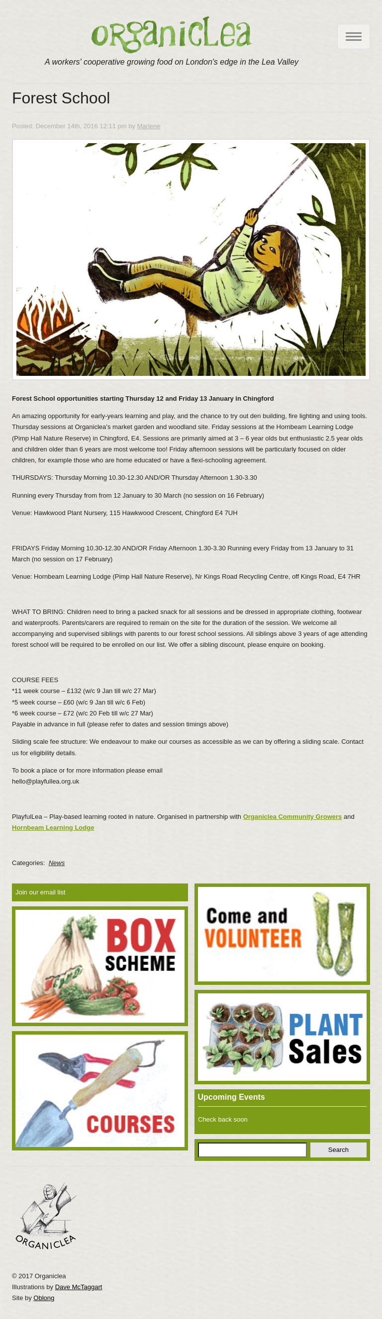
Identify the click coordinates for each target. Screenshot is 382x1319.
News (57, 863)
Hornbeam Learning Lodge (53, 827)
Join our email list (40, 892)
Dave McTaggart (78, 1287)
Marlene (149, 126)
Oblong (43, 1298)
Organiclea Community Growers (292, 816)
